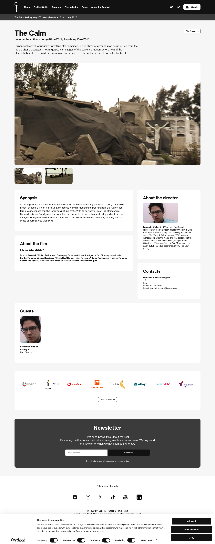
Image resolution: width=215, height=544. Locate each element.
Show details (147, 538)
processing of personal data (118, 461)
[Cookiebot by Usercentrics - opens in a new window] (18, 538)
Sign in (192, 7)
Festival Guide (41, 7)
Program (56, 7)
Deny (191, 536)
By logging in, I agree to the (107, 461)
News (27, 7)
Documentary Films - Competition (35, 39)
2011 (59, 39)
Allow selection (191, 527)
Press (84, 7)
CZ (171, 7)
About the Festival (100, 7)
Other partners (106, 400)
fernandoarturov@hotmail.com (163, 288)
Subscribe (128, 453)
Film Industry (71, 7)
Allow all (191, 519)
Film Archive (191, 31)
